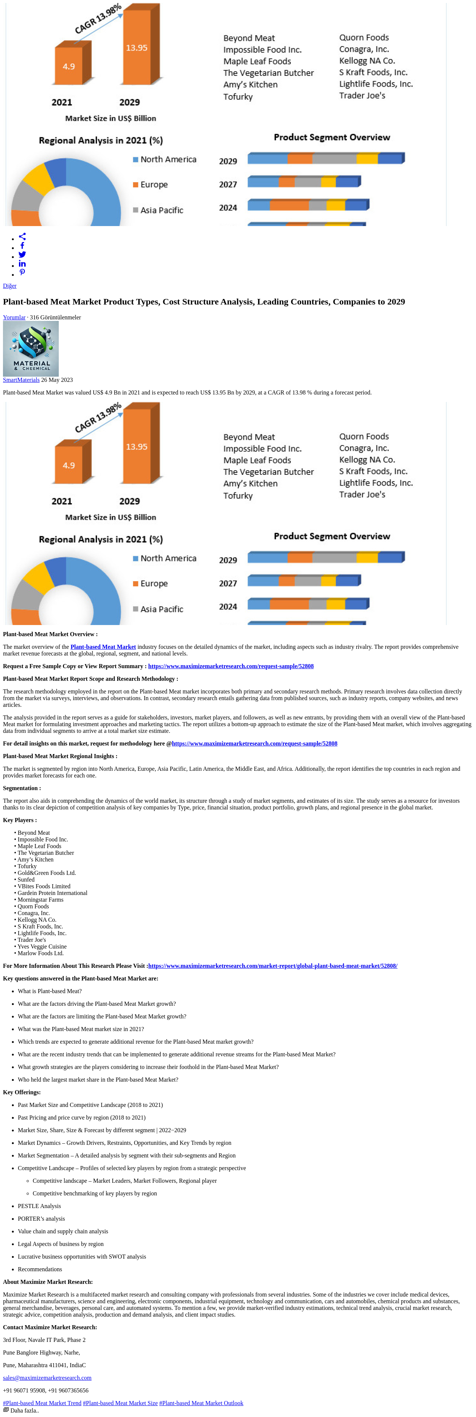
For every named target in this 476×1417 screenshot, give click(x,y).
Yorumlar (14, 317)
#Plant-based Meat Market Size (120, 1403)
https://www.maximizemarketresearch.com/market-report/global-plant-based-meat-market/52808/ (273, 966)
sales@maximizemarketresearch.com (47, 1378)
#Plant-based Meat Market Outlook (201, 1403)
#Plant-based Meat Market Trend (42, 1403)
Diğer (9, 286)
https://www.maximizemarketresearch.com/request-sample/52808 (230, 666)
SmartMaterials (21, 380)
